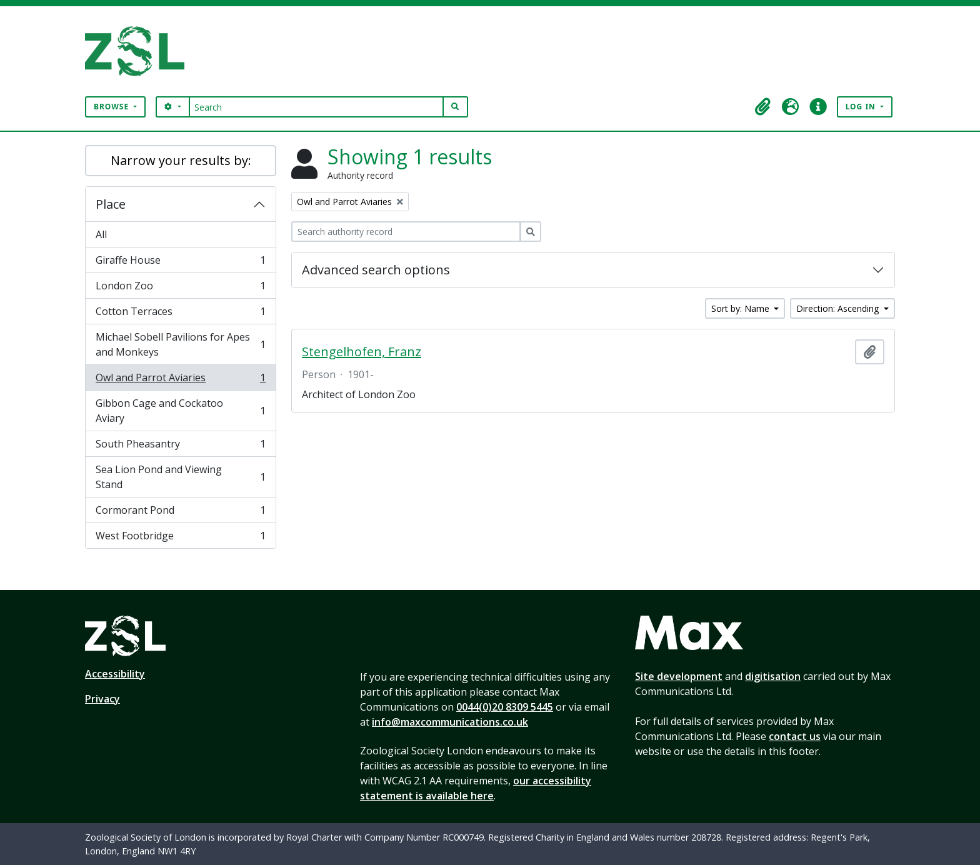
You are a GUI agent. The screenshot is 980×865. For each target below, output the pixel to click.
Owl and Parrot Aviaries (180, 380)
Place (111, 204)
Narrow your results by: (181, 160)
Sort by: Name (741, 308)
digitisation (773, 676)
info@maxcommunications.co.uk (450, 722)
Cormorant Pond (180, 512)
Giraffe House (180, 262)
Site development (678, 676)
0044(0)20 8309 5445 (504, 707)
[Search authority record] (406, 231)
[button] (763, 107)
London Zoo (180, 288)
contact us (795, 736)
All (101, 234)
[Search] (316, 107)
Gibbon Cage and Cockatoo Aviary (180, 410)
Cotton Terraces (180, 314)
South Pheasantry (180, 446)
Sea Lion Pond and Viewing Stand (180, 476)
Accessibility (115, 674)
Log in (862, 106)
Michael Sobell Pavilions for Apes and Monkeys (180, 344)
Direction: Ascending (838, 308)
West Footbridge (180, 538)
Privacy (102, 699)
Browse (112, 106)
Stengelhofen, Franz (361, 351)
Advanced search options (376, 269)
